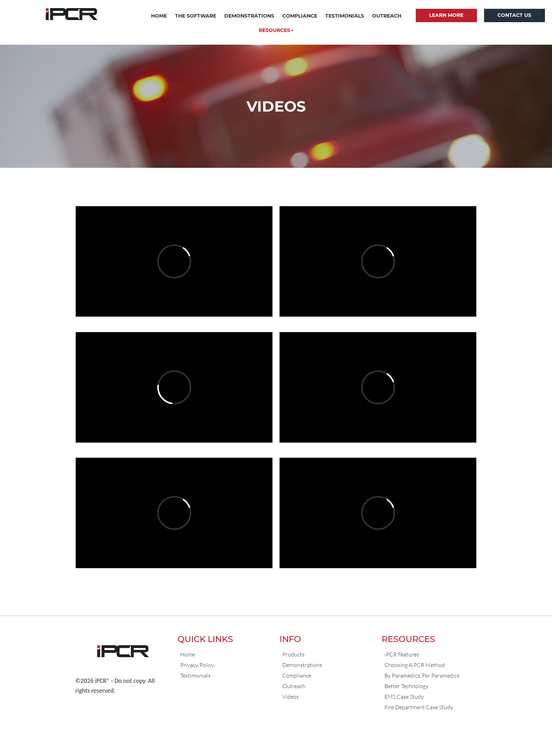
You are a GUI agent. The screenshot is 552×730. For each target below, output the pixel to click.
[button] (276, 30)
